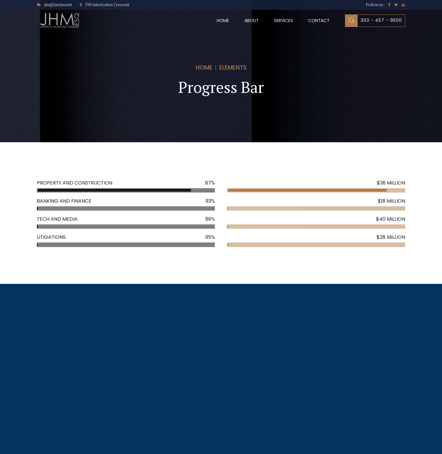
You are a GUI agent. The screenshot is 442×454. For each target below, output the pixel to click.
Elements (232, 67)
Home (223, 20)
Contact (319, 20)
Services (283, 20)
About (251, 20)
